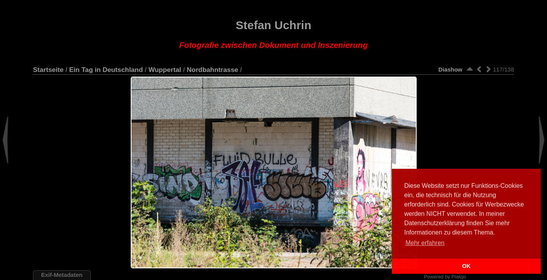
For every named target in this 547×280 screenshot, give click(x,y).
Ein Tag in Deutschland (106, 70)
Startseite (48, 70)
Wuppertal (165, 70)
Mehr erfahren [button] (425, 243)
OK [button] (466, 266)
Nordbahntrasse (212, 70)
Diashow (450, 69)
